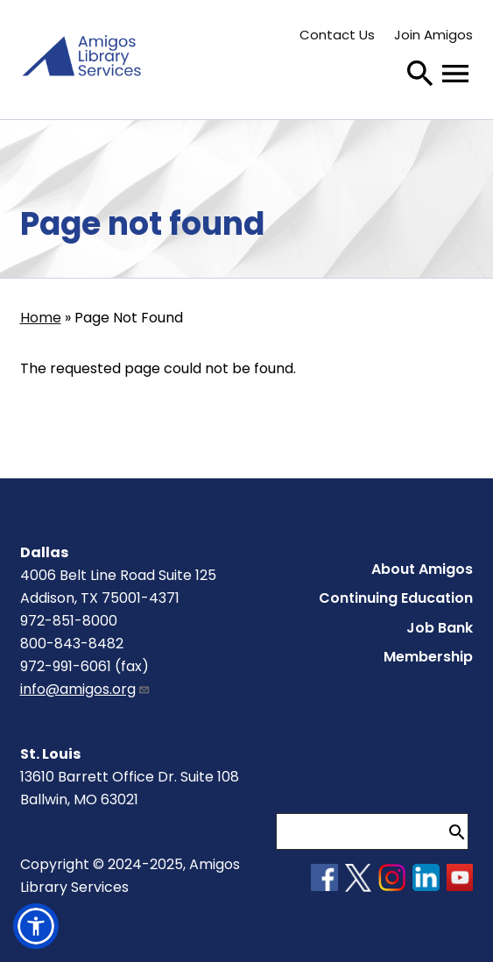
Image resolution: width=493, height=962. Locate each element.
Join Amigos (433, 34)
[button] (36, 926)
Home (40, 318)
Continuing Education (396, 598)
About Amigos (422, 569)
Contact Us (337, 34)
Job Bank (439, 628)
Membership (428, 657)
